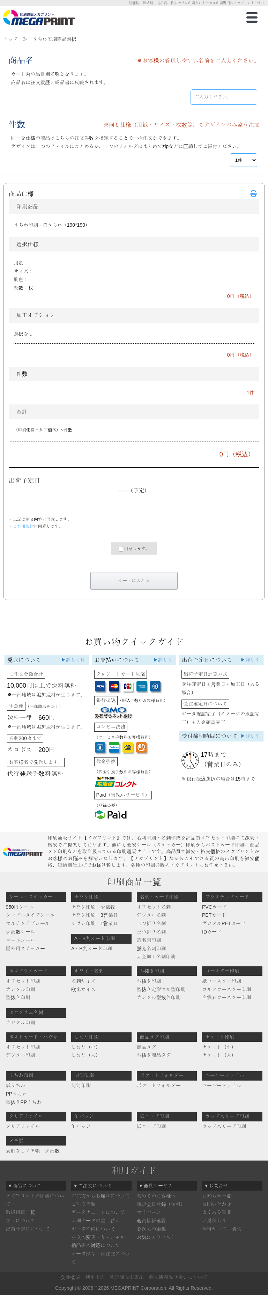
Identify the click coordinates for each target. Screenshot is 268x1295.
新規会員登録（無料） (161, 1204)
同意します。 (134, 548)
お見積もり (214, 1220)
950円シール (20, 907)
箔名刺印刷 (149, 940)
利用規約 (95, 1277)
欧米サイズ (83, 989)
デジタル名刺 (151, 915)
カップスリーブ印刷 (224, 1126)
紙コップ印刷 (151, 1126)
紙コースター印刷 (221, 981)
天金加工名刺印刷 (156, 956)
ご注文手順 (83, 1204)
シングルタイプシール (30, 915)
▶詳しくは (73, 660)
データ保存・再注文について (100, 1258)
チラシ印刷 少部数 (93, 907)
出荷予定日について (28, 1229)
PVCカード (214, 907)
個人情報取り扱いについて (178, 1277)
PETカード (214, 915)
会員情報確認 (151, 1220)
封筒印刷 (81, 1085)
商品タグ (146, 1047)
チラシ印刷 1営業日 (94, 923)
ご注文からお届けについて (100, 1196)
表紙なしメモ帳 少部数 (33, 1151)
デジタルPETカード (224, 923)
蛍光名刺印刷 (151, 948)
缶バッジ (81, 1126)
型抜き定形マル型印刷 (161, 989)
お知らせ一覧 (216, 1196)
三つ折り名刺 (151, 932)
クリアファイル (23, 1126)
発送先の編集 (151, 1229)
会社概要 (70, 1277)
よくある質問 (216, 1212)
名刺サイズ (83, 981)
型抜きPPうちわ (24, 1102)
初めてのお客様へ (156, 1196)
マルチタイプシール (28, 923)
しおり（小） (85, 1047)
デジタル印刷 (20, 989)
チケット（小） (219, 1047)
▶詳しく (163, 660)
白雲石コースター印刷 (226, 997)
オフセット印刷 (23, 981)
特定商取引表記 (127, 1277)
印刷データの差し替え (95, 1220)
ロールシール (20, 940)
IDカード (212, 932)
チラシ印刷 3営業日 (94, 915)
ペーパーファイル (221, 1085)
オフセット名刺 (154, 907)
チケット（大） (219, 1055)
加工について (20, 1220)
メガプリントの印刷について (35, 1200)
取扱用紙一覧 (20, 1212)
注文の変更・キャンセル (98, 1237)
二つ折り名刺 (151, 923)
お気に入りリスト (156, 1237)
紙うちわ (15, 1085)
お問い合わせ (216, 1204)
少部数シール (20, 932)
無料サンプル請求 (221, 1229)
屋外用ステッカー (25, 948)
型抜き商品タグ (154, 1055)
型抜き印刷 (18, 997)
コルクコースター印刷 (226, 989)
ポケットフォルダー (159, 1085)
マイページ (149, 1212)
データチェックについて (98, 1212)
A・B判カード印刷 (91, 948)
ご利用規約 (23, 526)
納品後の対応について (95, 1245)
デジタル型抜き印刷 (159, 997)
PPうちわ (16, 1094)
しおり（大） (85, 1055)
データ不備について (93, 1229)
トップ (10, 39)
